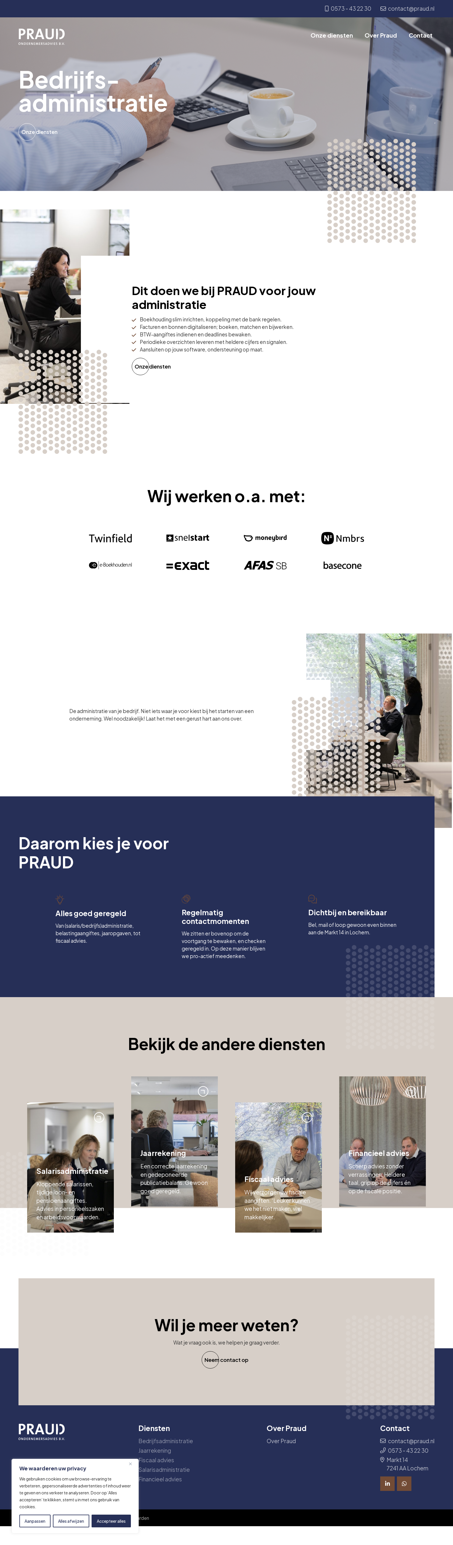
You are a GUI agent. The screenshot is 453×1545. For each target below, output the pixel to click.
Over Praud (383, 36)
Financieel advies (160, 1496)
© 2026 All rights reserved (56, 1536)
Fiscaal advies (156, 1477)
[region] (75, 1496)
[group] (70, 1184)
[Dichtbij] (132, 1463)
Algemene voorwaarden (134, 1536)
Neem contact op (226, 1377)
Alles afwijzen (71, 1521)
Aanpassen (35, 1521)
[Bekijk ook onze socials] (387, 1501)
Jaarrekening (154, 1468)
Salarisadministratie (164, 1487)
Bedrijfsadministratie (165, 1458)
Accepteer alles (111, 1521)
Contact (423, 36)
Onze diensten (334, 36)
